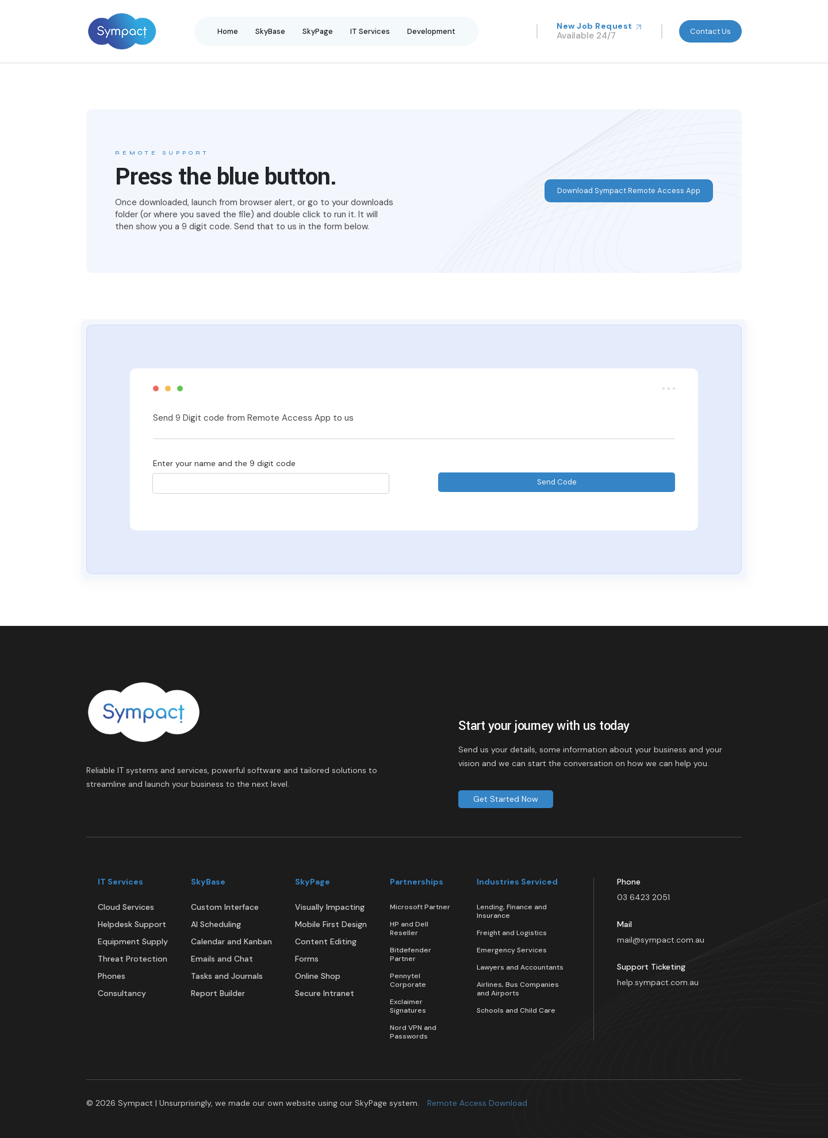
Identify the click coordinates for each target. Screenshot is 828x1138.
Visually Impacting (330, 907)
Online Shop (317, 976)
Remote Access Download (477, 1103)
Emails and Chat (222, 959)
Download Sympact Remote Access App (628, 190)
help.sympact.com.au (658, 982)
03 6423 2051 (643, 897)
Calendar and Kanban (231, 941)
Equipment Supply (133, 941)
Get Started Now (505, 799)
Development (431, 31)
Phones (111, 976)
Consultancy (122, 993)
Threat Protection (132, 959)
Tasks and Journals (227, 976)
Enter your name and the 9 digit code (224, 463)
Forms (307, 959)
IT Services (370, 31)
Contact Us (710, 31)
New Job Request (599, 26)
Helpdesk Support (132, 924)
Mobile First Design (331, 924)
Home (227, 31)
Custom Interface (225, 907)
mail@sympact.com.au (660, 940)
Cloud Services (126, 907)
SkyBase (270, 31)
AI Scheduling (216, 924)
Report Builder (218, 993)
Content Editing (325, 941)
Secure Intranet (324, 993)
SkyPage (317, 31)
